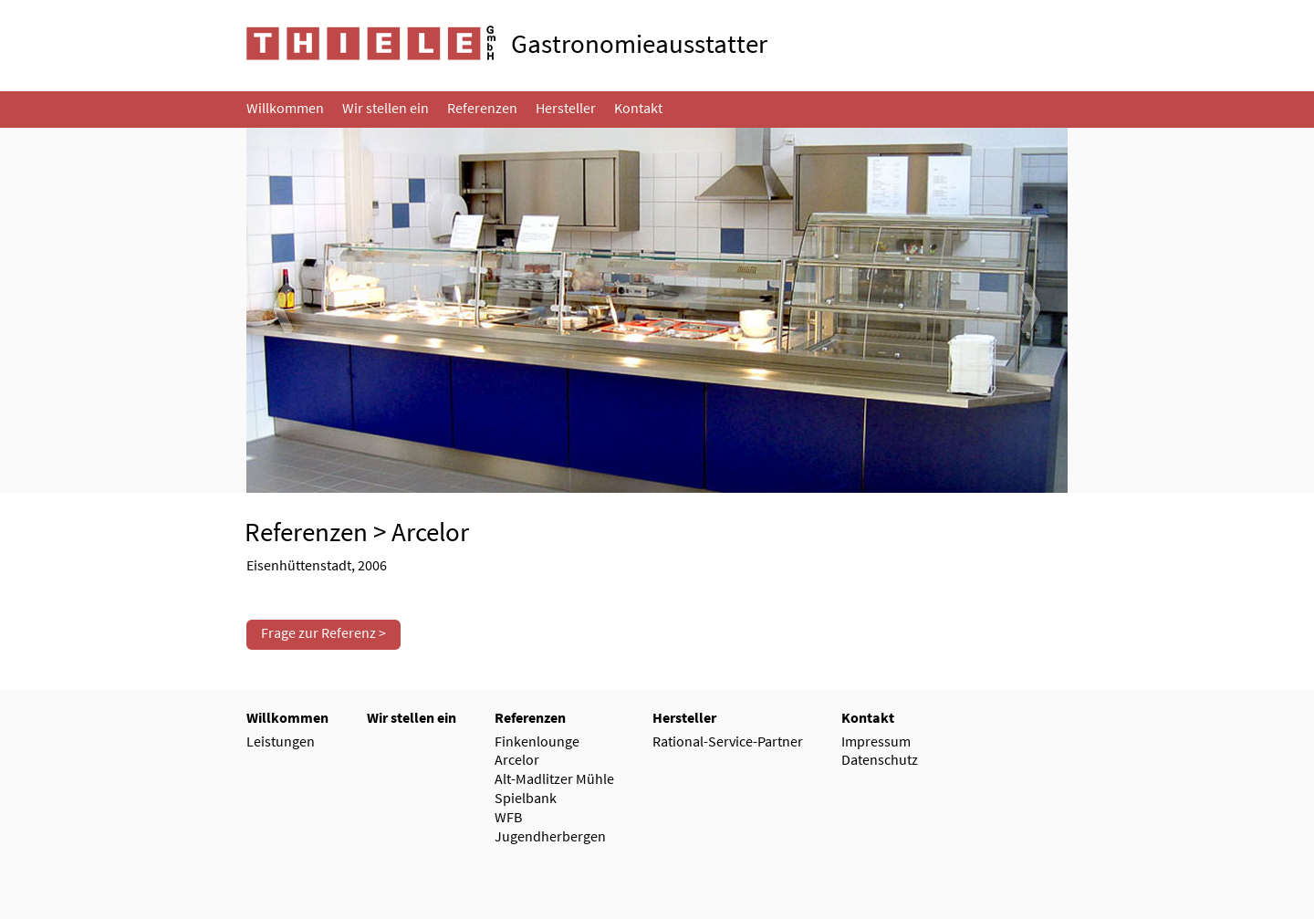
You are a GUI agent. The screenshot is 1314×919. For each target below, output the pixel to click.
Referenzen (306, 532)
